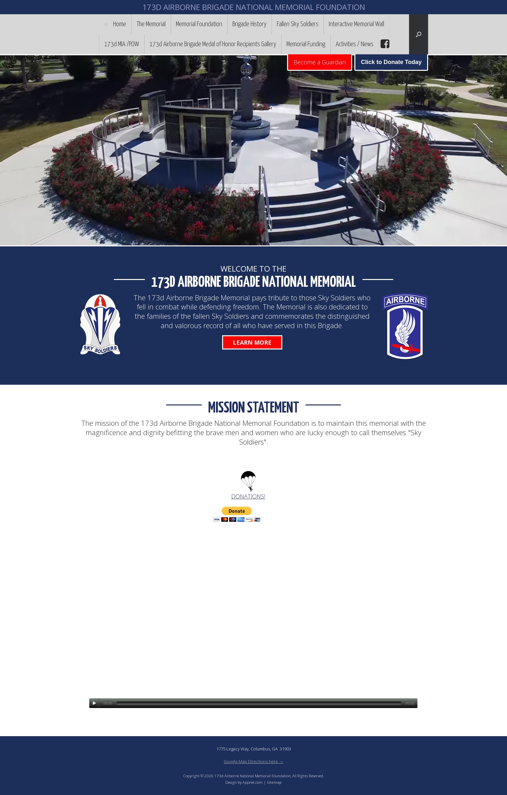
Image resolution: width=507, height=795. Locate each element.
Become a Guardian (320, 62)
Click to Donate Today (391, 62)
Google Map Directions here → (253, 761)
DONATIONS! (248, 496)
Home (114, 24)
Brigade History (249, 24)
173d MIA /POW (121, 44)
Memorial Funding (305, 44)
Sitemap (274, 782)
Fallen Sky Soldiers (297, 24)
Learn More (252, 342)
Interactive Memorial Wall (356, 24)
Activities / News (354, 44)
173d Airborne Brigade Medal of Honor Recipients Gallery (212, 44)
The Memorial (151, 24)
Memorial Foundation (199, 24)
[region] (253, 150)
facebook (384, 44)
